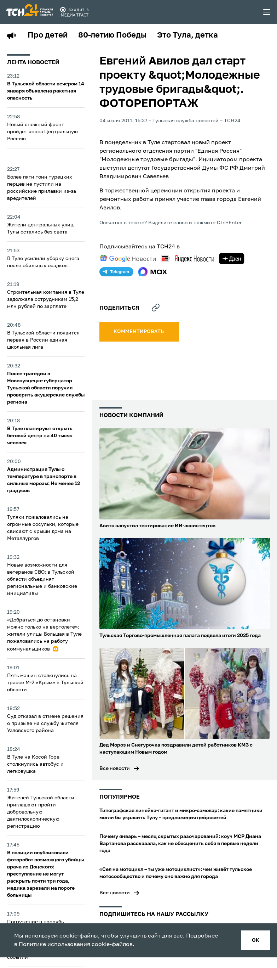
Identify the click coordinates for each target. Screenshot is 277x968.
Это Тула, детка (187, 35)
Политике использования (54, 944)
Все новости (114, 768)
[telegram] (116, 271)
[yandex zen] (231, 258)
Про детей (48, 35)
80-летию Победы (112, 35)
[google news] (127, 259)
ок (255, 940)
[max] (152, 271)
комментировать (139, 331)
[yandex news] (187, 258)
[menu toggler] (267, 12)
